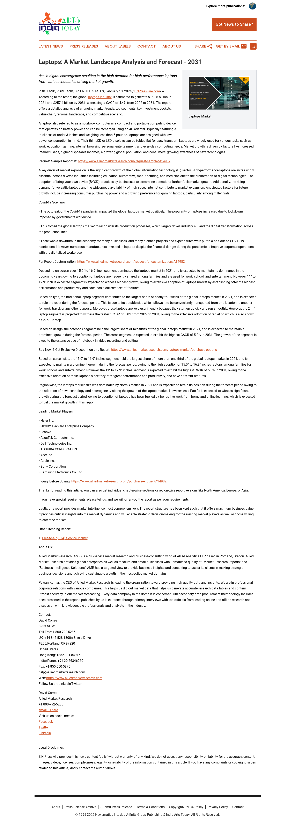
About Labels (118, 46)
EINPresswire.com (147, 91)
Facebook (46, 722)
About (56, 807)
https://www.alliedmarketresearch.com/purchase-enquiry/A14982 (119, 481)
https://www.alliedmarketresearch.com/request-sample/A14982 (124, 161)
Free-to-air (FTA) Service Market (65, 538)
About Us (171, 46)
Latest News (51, 46)
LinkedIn (45, 733)
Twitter (44, 727)
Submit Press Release (116, 807)
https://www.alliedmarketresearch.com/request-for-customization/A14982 (131, 262)
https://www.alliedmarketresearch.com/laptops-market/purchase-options (164, 350)
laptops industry (100, 97)
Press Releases (83, 46)
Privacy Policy (218, 807)
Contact (146, 46)
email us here (48, 710)
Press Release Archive (80, 807)
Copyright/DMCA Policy (186, 807)
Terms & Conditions (150, 807)
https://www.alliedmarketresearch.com (74, 678)
